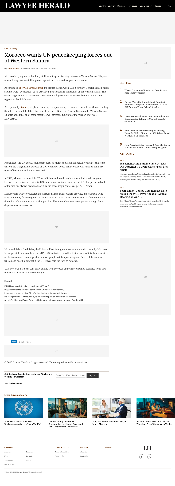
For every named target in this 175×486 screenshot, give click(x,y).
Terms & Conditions (62, 452)
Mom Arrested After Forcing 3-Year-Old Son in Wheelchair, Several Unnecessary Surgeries (147, 146)
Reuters (24, 107)
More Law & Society (15, 394)
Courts (28, 460)
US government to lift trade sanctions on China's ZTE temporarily (34, 289)
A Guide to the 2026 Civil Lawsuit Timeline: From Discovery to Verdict (154, 422)
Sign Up (92, 375)
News (122, 160)
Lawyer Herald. (22, 472)
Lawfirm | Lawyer (107, 6)
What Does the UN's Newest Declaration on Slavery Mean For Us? (22, 422)
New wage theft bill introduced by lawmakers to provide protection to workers (40, 296)
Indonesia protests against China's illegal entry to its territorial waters (36, 293)
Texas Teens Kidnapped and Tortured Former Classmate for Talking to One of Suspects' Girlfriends (147, 119)
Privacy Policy (60, 456)
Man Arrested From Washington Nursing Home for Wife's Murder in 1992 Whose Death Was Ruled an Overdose (147, 133)
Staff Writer (13, 68)
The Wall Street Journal (30, 87)
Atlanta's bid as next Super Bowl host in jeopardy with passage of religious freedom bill (43, 300)
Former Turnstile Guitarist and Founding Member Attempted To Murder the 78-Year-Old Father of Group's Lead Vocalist (146, 104)
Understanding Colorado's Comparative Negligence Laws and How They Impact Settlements (65, 424)
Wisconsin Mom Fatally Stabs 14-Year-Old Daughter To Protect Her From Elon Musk (144, 166)
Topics (158, 6)
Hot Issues (132, 6)
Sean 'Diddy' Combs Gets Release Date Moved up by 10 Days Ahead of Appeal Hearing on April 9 (143, 194)
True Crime (8, 460)
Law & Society (146, 6)
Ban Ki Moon (25, 341)
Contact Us (84, 456)
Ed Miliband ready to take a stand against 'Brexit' (26, 286)
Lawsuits (29, 456)
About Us (83, 452)
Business (121, 6)
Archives (7, 452)
